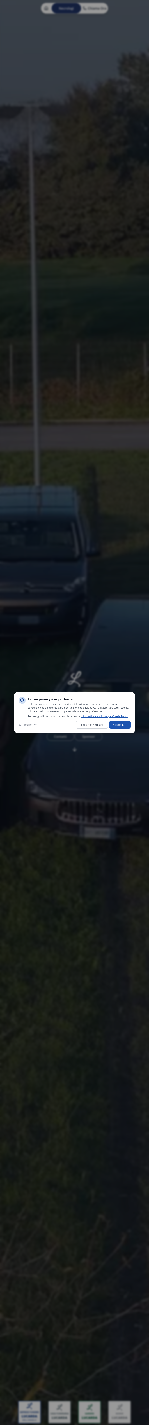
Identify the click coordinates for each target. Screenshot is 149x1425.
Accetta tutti (120, 724)
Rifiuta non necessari (92, 724)
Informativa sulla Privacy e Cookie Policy (104, 716)
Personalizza (28, 724)
